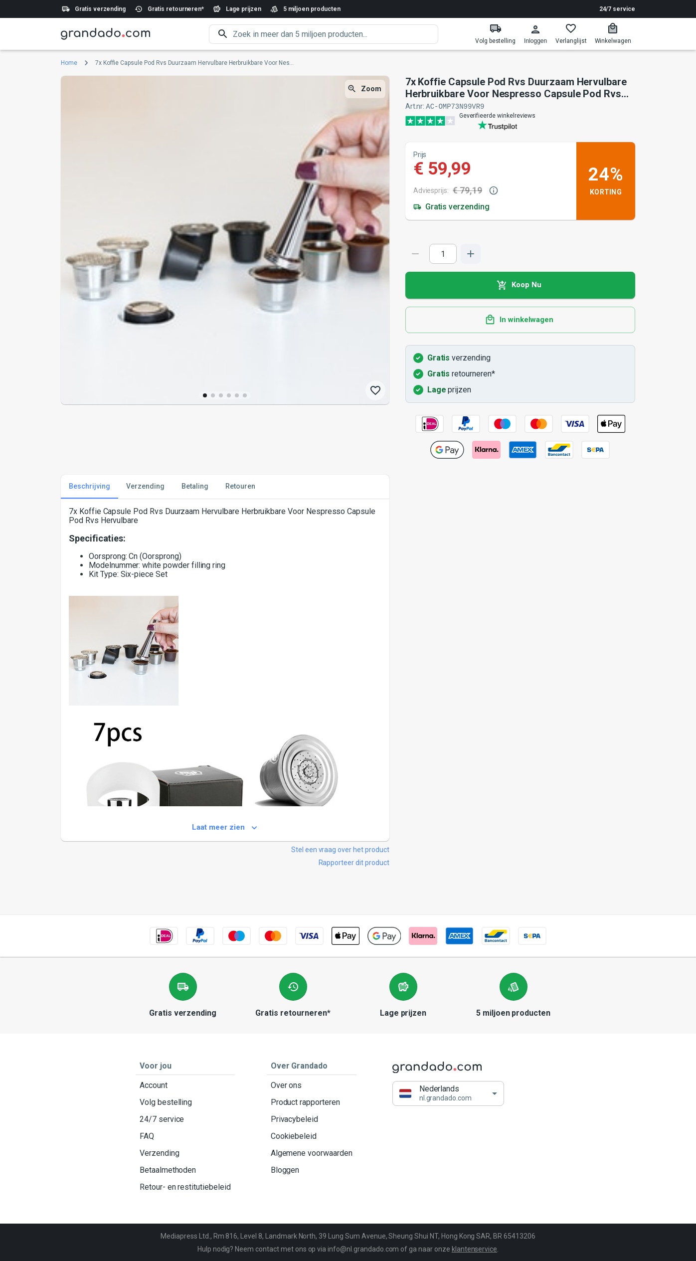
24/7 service (617, 8)
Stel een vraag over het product (340, 849)
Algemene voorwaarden (311, 1152)
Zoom (365, 89)
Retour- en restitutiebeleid (185, 1186)
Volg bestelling (185, 1101)
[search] (335, 34)
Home (69, 62)
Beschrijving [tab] (89, 486)
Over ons (311, 1085)
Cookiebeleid (311, 1135)
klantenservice (474, 1249)
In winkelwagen (520, 320)
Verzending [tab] (145, 486)
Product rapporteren (311, 1101)
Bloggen (311, 1169)
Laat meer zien (225, 827)
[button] (448, 1093)
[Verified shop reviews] (520, 120)
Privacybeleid (311, 1118)
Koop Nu (520, 284)
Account (185, 1085)
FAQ (185, 1135)
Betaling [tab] (195, 486)
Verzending (185, 1152)
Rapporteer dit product (354, 862)
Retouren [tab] (240, 486)
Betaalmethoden (185, 1169)
